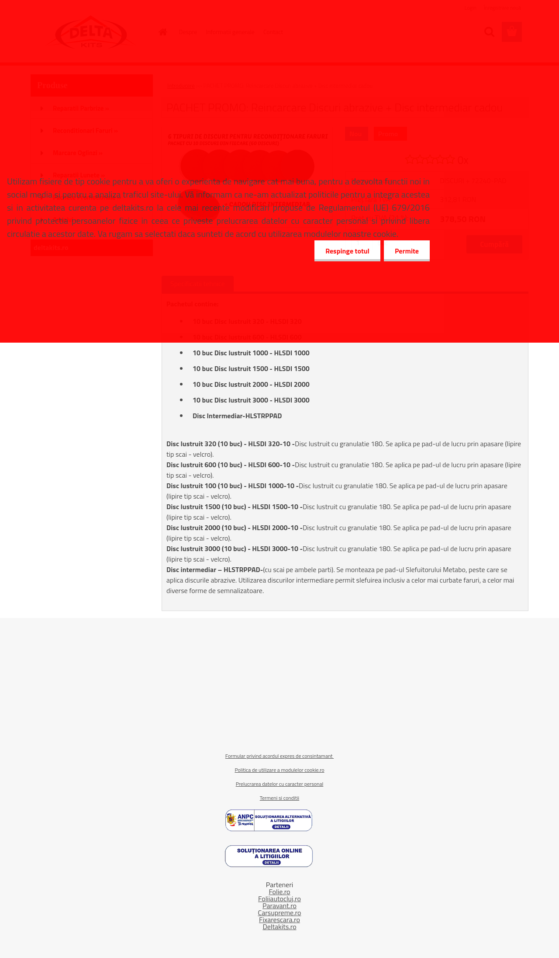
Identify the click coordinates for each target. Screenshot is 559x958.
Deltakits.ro (279, 926)
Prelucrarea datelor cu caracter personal (280, 784)
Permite (407, 251)
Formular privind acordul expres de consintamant (279, 756)
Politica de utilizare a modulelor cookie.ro (279, 770)
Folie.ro (279, 891)
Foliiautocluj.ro (279, 898)
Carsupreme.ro (279, 912)
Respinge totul (347, 251)
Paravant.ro (279, 905)
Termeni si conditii (279, 798)
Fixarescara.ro (279, 919)
